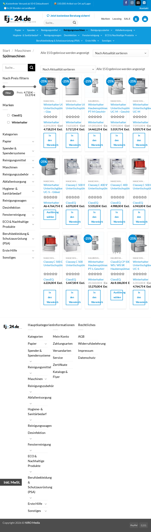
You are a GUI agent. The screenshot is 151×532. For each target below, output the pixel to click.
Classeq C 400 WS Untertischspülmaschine (102, 186)
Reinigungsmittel (51, 30)
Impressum (85, 350)
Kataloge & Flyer (60, 374)
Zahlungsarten (63, 343)
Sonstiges (108, 40)
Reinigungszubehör (102, 30)
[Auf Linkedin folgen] (144, 3)
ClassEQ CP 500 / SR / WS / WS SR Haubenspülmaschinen (124, 265)
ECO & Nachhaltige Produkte (121, 35)
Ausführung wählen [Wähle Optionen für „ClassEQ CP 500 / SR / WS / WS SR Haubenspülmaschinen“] (118, 295)
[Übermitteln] (74, 23)
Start (6, 50)
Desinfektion (72, 35)
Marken (105, 19)
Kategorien (10, 134)
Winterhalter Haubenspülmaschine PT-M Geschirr (101, 108)
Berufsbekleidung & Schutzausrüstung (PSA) (59, 40)
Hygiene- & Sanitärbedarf (27, 35)
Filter (8, 93)
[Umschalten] (33, 141)
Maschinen (23, 50)
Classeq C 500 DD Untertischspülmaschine (58, 263)
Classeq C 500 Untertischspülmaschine (80, 263)
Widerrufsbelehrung (92, 343)
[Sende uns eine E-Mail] (138, 3)
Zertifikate (60, 365)
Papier (20, 30)
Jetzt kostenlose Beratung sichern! (68, 16)
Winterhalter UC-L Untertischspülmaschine (80, 106)
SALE (127, 19)
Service (58, 357)
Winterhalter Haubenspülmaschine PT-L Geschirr (101, 265)
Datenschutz (86, 357)
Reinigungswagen (52, 35)
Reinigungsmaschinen (76, 30)
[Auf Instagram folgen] (132, 3)
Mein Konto (61, 336)
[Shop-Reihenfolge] (120, 53)
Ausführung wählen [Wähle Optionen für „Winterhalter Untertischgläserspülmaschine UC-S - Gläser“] (51, 214)
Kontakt (144, 8)
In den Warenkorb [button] (51, 140)
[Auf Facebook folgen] (126, 3)
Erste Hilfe (92, 40)
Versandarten (62, 350)
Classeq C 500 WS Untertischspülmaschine (80, 186)
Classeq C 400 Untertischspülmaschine (125, 186)
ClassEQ (71, 202)
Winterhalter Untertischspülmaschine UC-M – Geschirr (125, 108)
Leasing (117, 19)
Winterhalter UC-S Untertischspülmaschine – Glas (58, 108)
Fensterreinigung (92, 35)
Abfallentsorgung (125, 30)
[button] (136, 19)
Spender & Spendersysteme (14, 151)
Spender (33, 30)
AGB (81, 336)
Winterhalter (51, 122)
